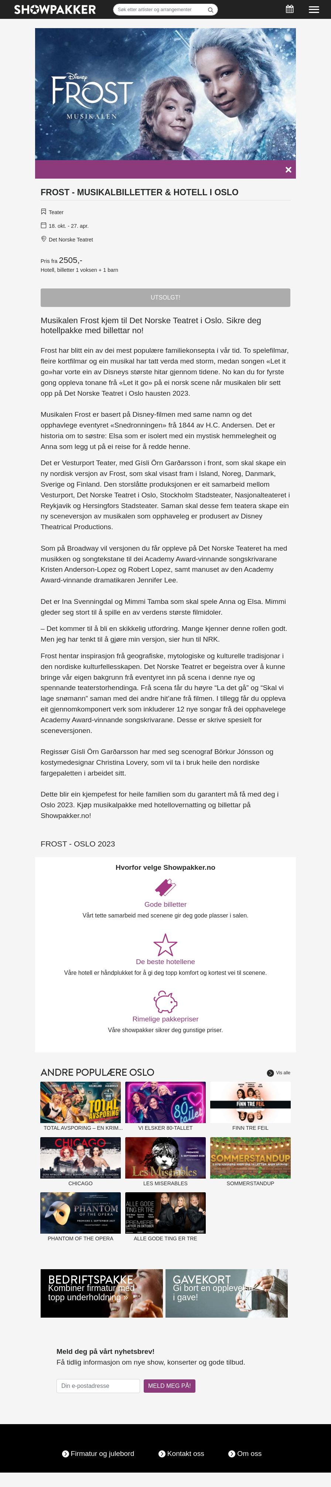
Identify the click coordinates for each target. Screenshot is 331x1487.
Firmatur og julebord (102, 1453)
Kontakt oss (185, 1453)
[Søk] (165, 10)
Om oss (249, 1453)
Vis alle (278, 1072)
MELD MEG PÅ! (169, 1386)
